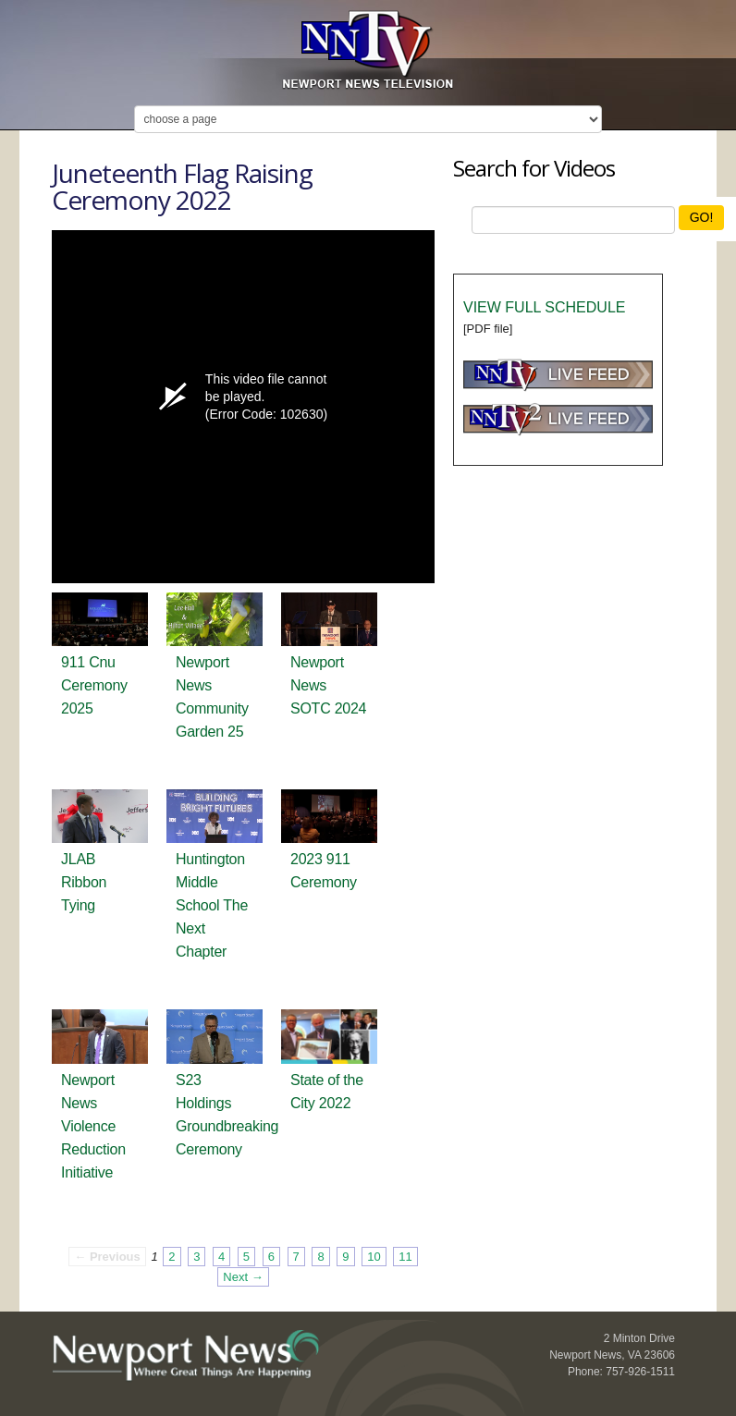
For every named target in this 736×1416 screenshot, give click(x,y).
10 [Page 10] (373, 1256)
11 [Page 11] (405, 1256)
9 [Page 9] (345, 1256)
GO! (702, 217)
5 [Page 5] (246, 1256)
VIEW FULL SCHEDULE (544, 307)
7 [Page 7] (296, 1256)
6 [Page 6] (271, 1256)
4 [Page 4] (221, 1256)
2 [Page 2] (171, 1256)
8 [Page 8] (320, 1256)
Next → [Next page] (243, 1277)
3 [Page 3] (196, 1256)
